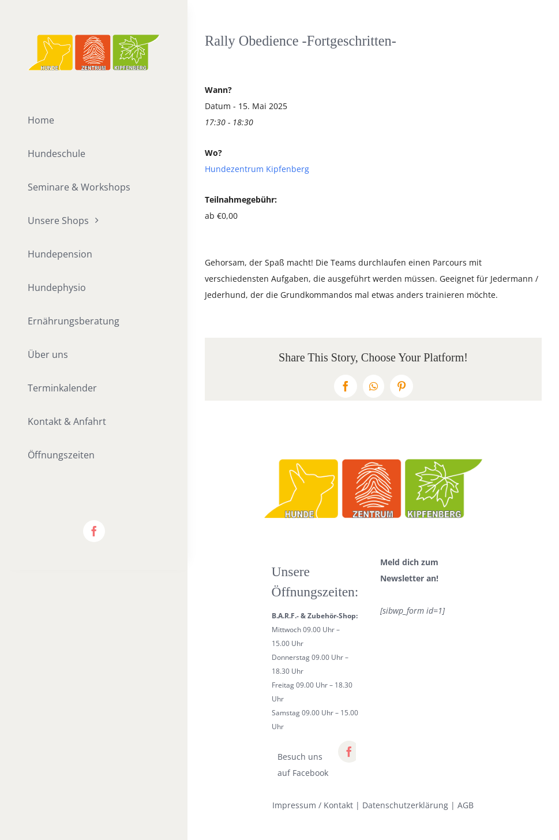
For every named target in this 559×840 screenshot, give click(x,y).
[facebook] (94, 531)
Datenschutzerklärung (405, 805)
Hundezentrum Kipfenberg (257, 168)
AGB (465, 805)
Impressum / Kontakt (312, 805)
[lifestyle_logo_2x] (94, 38)
